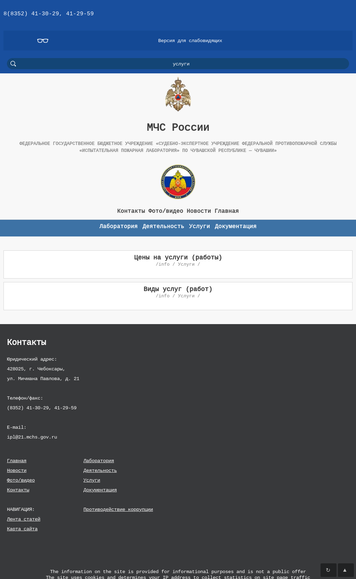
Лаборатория (98, 461)
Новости (16, 470)
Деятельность (100, 470)
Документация (100, 490)
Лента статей (23, 519)
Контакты (18, 490)
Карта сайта (22, 529)
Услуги (91, 480)
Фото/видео (21, 480)
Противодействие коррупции (118, 509)
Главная (16, 461)
